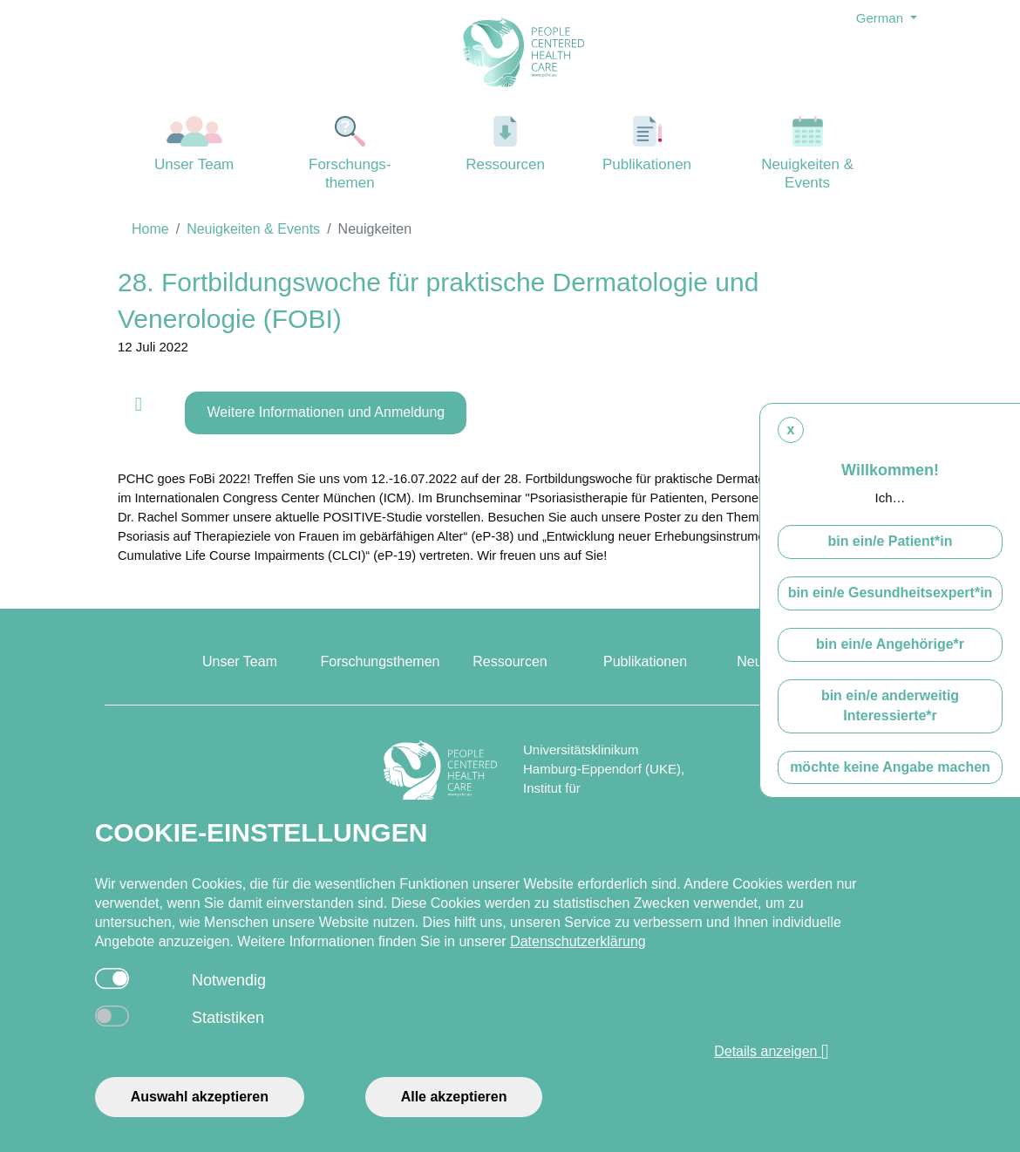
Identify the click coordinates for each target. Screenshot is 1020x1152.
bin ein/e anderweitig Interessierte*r (890, 705)
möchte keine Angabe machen (890, 767)
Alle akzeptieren (454, 1096)
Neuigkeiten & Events (807, 153)
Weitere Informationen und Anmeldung (326, 412)
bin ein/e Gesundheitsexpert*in (890, 592)
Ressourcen (506, 144)
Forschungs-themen (349, 153)
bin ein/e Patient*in (889, 541)
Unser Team (194, 144)
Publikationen (647, 144)
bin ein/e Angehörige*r (890, 644)
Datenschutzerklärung (578, 941)
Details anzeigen (771, 1051)
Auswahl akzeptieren (200, 1096)
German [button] (881, 17)
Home (150, 229)
